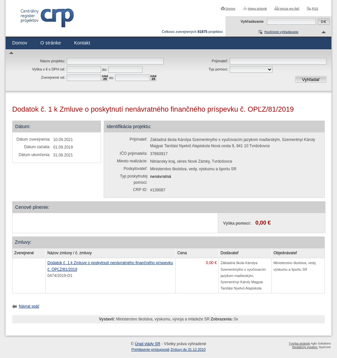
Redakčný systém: (305, 347)
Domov (230, 8)
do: (104, 69)
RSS (315, 8)
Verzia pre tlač (289, 8)
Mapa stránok (257, 8)
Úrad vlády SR (147, 344)
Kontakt (82, 42)
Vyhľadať (311, 79)
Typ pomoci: (218, 69)
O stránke (50, 42)
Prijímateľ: (220, 61)
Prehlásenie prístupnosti (150, 349)
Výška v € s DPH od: (48, 69)
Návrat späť (29, 306)
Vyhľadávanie (252, 21)
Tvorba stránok (299, 343)
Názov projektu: (52, 61)
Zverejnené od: (53, 77)
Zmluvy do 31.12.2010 (188, 349)
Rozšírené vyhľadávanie (281, 32)
